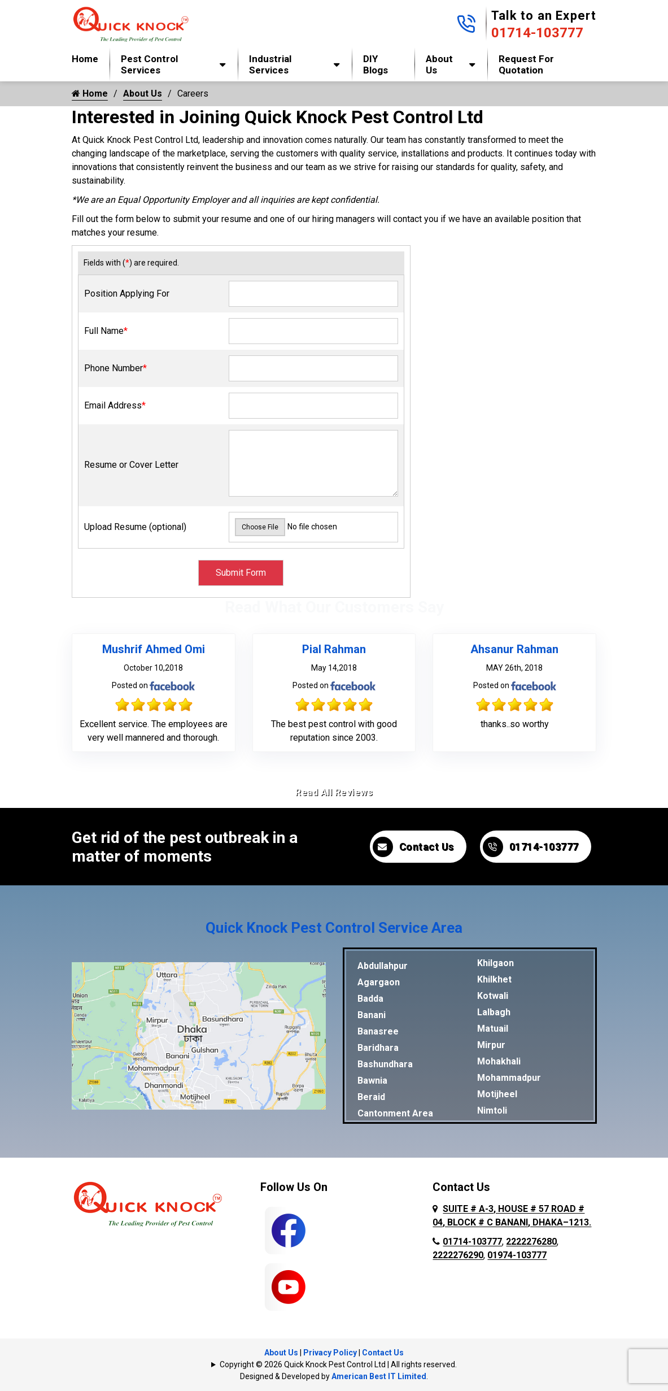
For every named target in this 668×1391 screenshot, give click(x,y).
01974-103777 (517, 1255)
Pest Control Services (149, 64)
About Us (439, 64)
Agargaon (378, 982)
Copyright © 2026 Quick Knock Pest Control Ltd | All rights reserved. (338, 1364)
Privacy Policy (330, 1352)
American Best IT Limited (378, 1376)
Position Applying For (126, 293)
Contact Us (413, 847)
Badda (370, 998)
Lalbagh (493, 1012)
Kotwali (492, 995)
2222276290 (458, 1255)
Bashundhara (385, 1064)
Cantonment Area (395, 1113)
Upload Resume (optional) (135, 526)
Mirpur (491, 1045)
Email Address (115, 405)
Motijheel (497, 1094)
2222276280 (531, 1241)
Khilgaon (495, 963)
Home (85, 58)
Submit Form (241, 572)
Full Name (106, 330)
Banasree (378, 1031)
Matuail (492, 1028)
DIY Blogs (375, 64)
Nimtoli (492, 1110)
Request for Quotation (526, 64)
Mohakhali (499, 1061)
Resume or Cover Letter (131, 464)
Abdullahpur (382, 965)
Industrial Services (270, 64)
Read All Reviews (334, 792)
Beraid (371, 1097)
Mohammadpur (509, 1077)
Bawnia (372, 1080)
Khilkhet (494, 979)
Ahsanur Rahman (514, 649)
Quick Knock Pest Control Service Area (334, 927)
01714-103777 (537, 33)
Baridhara (378, 1047)
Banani (371, 1015)
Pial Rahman (334, 649)
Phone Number (115, 368)
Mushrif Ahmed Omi (153, 649)
